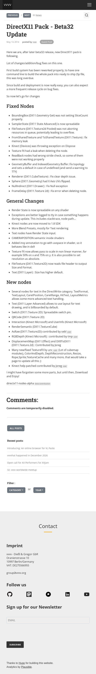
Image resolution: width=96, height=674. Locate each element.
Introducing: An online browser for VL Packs (31, 448)
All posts (16, 428)
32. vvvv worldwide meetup (22, 469)
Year (38, 490)
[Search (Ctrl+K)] (86, 15)
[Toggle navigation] (89, 5)
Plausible (26, 667)
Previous (13, 15)
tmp (73, 336)
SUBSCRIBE (15, 644)
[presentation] (31, 633)
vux (35, 41)
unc (53, 350)
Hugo (22, 663)
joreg (61, 366)
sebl (66, 331)
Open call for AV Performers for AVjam (28, 462)
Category (15, 490)
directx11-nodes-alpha (29, 383)
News (39, 15)
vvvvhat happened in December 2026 (27, 455)
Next (27, 15)
